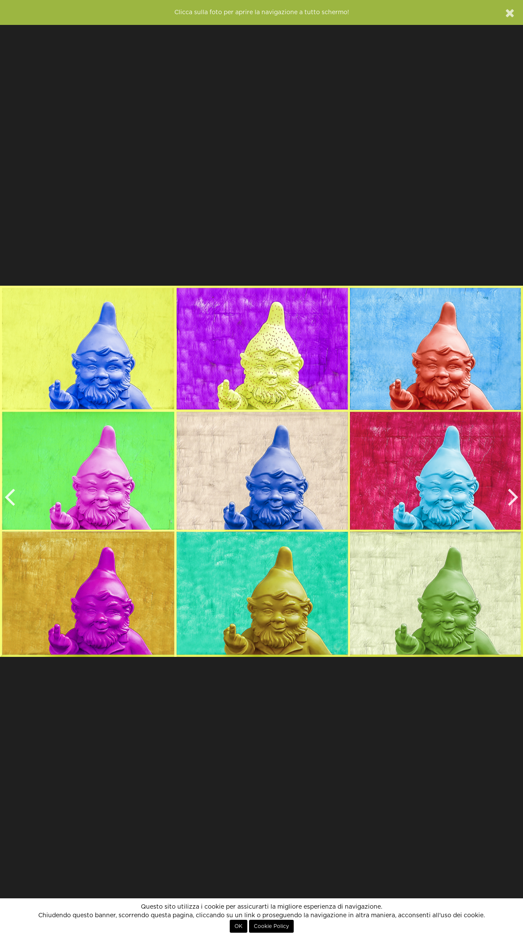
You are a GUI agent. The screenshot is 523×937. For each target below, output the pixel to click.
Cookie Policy (271, 926)
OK (238, 926)
